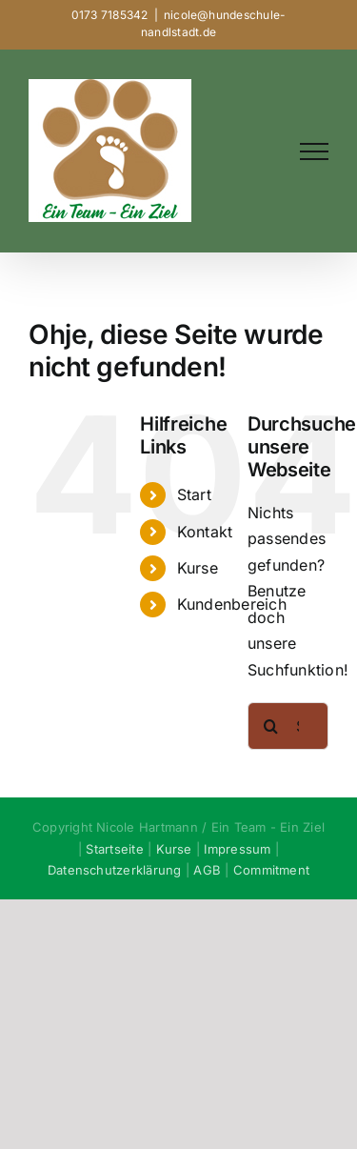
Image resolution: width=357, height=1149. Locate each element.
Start (194, 494)
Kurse (197, 567)
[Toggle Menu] (314, 151)
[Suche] (271, 726)
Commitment (271, 869)
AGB (207, 869)
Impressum (237, 849)
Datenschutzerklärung (115, 869)
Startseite (114, 849)
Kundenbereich (232, 604)
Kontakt (205, 531)
